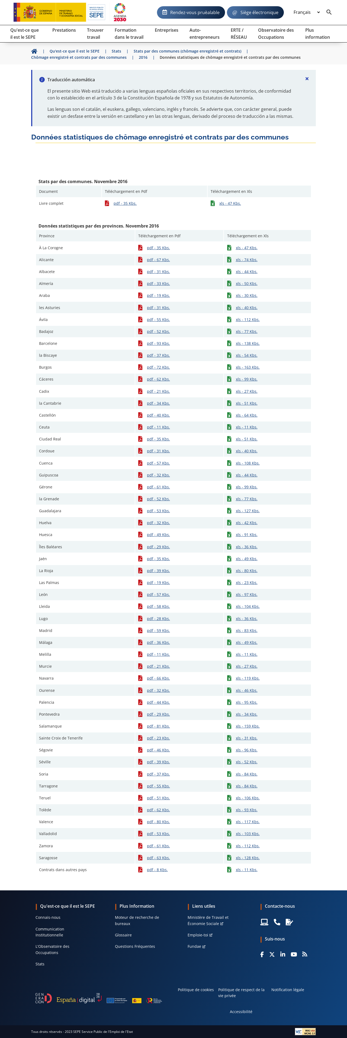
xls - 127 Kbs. (248, 510)
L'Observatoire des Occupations (52, 949)
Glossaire (123, 935)
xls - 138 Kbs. (248, 343)
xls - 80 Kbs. (247, 570)
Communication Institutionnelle (50, 932)
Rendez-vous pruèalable (195, 12)
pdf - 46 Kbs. (158, 749)
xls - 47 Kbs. (230, 203)
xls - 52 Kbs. (247, 761)
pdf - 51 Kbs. (158, 797)
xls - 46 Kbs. (247, 690)
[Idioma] (307, 12)
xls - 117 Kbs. (248, 821)
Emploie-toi (198, 935)
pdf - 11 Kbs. (158, 427)
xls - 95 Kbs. (247, 702)
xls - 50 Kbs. (247, 283)
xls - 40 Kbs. (247, 307)
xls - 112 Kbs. (248, 319)
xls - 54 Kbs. (247, 355)
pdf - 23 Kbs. (158, 738)
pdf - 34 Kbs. (158, 403)
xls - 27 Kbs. (247, 391)
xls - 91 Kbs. (247, 534)
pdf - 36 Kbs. (158, 642)
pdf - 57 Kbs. (158, 463)
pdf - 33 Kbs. (158, 283)
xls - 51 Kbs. (247, 403)
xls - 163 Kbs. (248, 367)
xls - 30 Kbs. (247, 295)
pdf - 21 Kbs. (158, 391)
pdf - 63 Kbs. (158, 857)
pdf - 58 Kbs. (158, 606)
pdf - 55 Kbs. (158, 319)
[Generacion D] (98, 998)
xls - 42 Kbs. (247, 522)
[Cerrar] (307, 78)
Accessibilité (241, 1011)
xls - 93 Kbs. (247, 809)
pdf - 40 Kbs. (158, 415)
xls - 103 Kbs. (248, 833)
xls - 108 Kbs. (248, 463)
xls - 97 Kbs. (247, 594)
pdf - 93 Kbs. (158, 343)
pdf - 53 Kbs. (158, 510)
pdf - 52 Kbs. (158, 331)
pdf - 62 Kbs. (158, 379)
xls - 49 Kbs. (247, 558)
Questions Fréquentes (135, 946)
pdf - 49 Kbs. (158, 534)
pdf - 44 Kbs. (158, 702)
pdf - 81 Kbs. (158, 726)
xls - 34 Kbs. (247, 714)
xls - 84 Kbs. (247, 774)
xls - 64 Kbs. (247, 415)
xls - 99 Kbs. (247, 379)
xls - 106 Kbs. (248, 797)
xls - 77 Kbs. (247, 331)
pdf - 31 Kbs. (158, 271)
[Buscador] (329, 12)
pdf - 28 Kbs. (158, 618)
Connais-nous (48, 917)
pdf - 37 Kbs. (158, 355)
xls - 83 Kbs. (247, 630)
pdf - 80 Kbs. (158, 821)
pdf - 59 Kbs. (158, 630)
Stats (40, 963)
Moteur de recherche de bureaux (137, 920)
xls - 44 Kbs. (247, 271)
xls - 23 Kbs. (247, 582)
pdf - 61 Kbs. (158, 486)
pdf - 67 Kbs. (158, 259)
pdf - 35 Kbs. (125, 203)
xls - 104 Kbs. (248, 606)
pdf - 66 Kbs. (158, 678)
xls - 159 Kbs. (248, 726)
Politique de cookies (196, 989)
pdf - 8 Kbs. (157, 869)
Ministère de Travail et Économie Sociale (208, 920)
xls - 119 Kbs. (248, 678)
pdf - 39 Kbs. (158, 570)
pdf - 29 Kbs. (158, 546)
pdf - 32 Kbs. (158, 475)
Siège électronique (259, 12)
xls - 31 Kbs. (247, 738)
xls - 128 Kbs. (248, 857)
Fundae (194, 946)
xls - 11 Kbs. (247, 427)
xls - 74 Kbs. (247, 259)
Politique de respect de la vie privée (241, 992)
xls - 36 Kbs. (247, 546)
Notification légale (287, 989)
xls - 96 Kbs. (247, 749)
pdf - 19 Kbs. (158, 295)
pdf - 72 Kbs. (158, 367)
